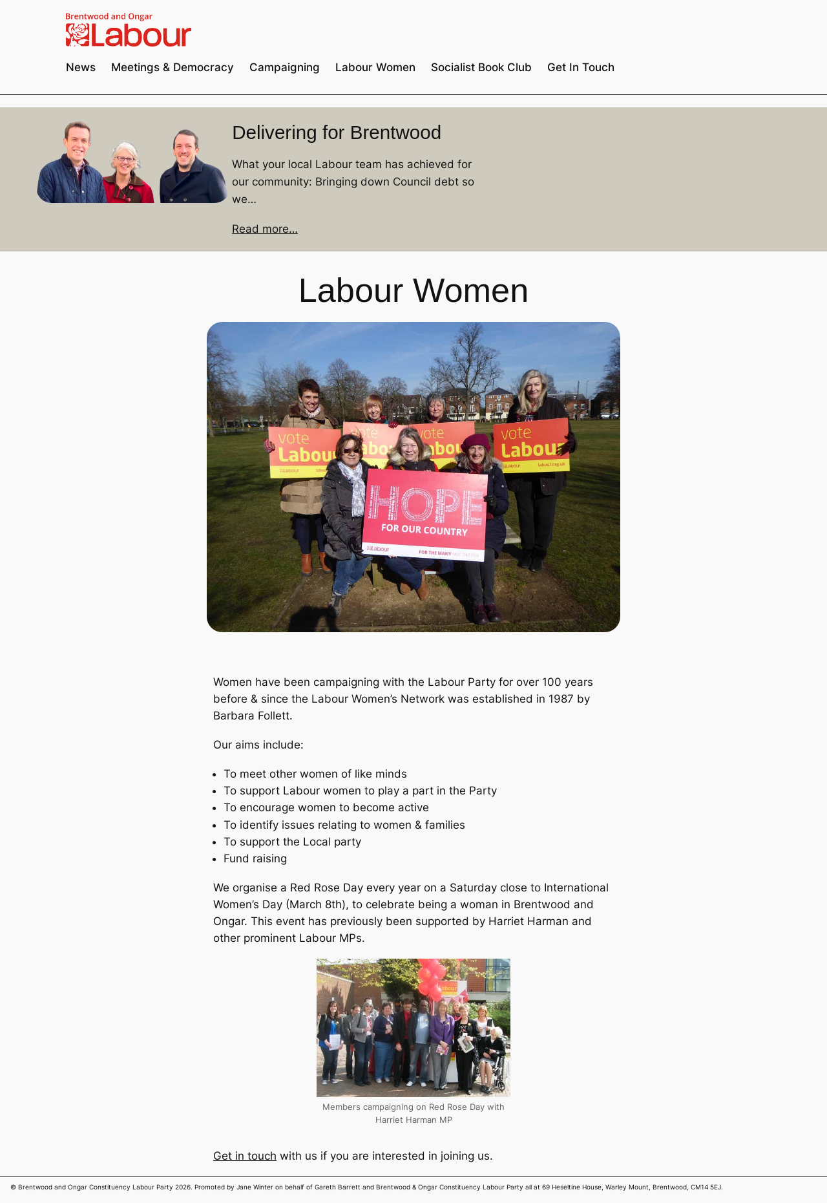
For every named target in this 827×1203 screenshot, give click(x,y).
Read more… (265, 228)
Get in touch (245, 1155)
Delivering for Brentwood (336, 132)
